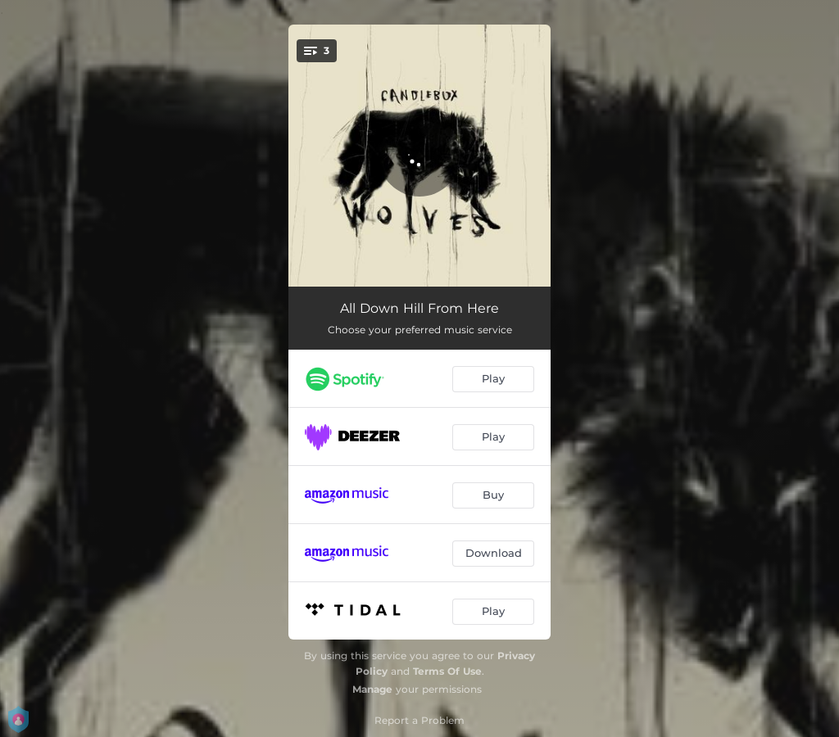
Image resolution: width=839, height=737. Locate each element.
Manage (372, 689)
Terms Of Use (447, 671)
